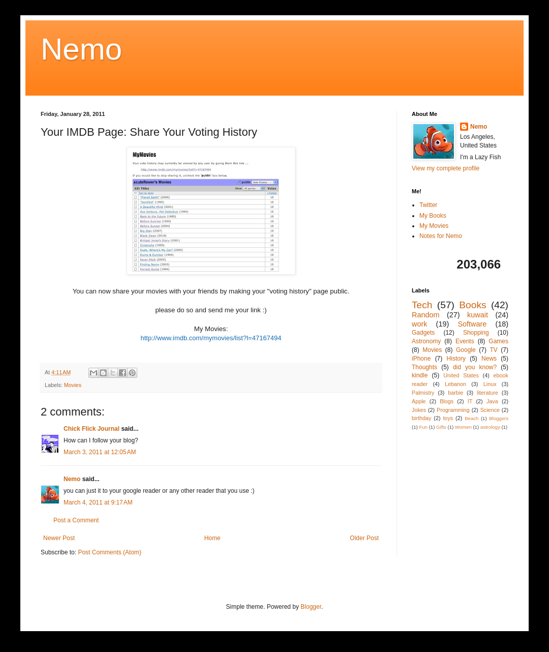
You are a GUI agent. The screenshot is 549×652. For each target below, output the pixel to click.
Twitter (428, 205)
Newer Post (59, 538)
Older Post (364, 538)
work (419, 324)
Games (498, 341)
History (456, 358)
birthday (421, 418)
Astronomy (426, 341)
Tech (422, 305)
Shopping (476, 332)
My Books (432, 215)
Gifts (441, 427)
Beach (471, 418)
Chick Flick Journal (91, 428)
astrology (490, 427)
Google (466, 349)
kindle (420, 375)
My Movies (433, 225)
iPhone (421, 358)
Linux (490, 384)
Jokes (419, 410)
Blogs (446, 401)
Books (472, 305)
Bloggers (498, 418)
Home (212, 538)
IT (470, 401)
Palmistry (423, 393)
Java (492, 401)
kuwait (477, 315)
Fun (423, 427)
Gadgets (423, 332)
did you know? (475, 367)
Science (490, 410)
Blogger (310, 606)
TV (493, 349)
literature (487, 393)
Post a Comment (76, 520)
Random (425, 315)
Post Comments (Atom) (109, 552)
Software (472, 324)
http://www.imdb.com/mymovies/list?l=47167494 (210, 338)
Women (463, 427)
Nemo (81, 49)
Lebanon (455, 384)
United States (461, 375)
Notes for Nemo (440, 236)
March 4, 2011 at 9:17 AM (98, 502)
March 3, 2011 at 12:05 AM (100, 452)
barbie (455, 393)
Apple (419, 401)
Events (464, 341)
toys (448, 418)
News (489, 358)
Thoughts (424, 367)
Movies (72, 385)
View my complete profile (445, 168)
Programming (453, 410)
